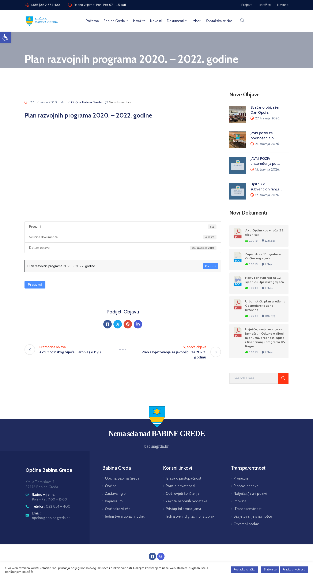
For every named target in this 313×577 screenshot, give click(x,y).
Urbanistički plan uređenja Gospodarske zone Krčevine (265, 305)
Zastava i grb (115, 493)
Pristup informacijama (183, 509)
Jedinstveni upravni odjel (124, 516)
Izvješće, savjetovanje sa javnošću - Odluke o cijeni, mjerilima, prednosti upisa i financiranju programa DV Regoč (265, 337)
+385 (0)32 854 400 (45, 5)
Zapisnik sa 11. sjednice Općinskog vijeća (263, 256)
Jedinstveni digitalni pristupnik (190, 516)
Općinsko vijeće (117, 509)
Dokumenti (177, 21)
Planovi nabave (246, 486)
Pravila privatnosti (180, 486)
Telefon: (51, 506)
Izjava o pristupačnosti (184, 478)
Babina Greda (115, 21)
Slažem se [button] (270, 570)
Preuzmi (210, 266)
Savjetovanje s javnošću (253, 516)
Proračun (241, 478)
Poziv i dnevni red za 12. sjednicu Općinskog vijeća (264, 280)
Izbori (196, 21)
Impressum (113, 501)
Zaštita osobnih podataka (186, 501)
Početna (92, 21)
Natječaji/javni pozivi (250, 493)
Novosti (156, 21)
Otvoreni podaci (247, 524)
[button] (5, 37)
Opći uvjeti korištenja (182, 493)
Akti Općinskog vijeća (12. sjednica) (264, 232)
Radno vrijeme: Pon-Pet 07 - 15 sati (100, 5)
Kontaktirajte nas (219, 21)
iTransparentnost (247, 509)
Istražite (139, 21)
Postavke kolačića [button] (245, 570)
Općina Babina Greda (86, 102)
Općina (111, 486)
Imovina (240, 501)
